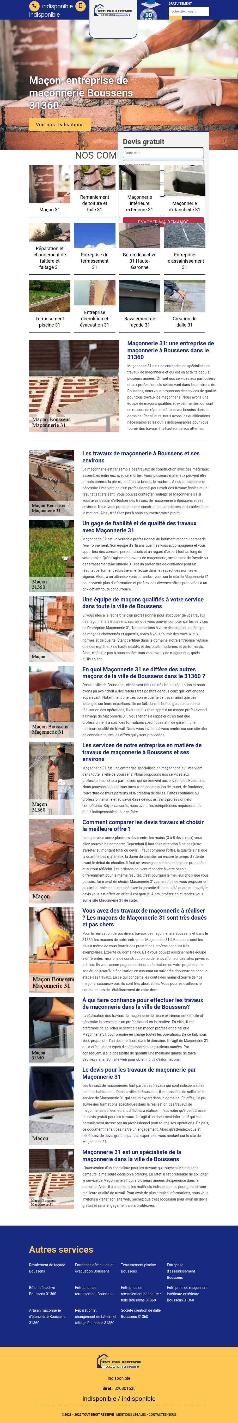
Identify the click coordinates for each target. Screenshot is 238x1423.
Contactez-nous (162, 1414)
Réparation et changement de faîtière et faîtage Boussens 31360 (96, 1316)
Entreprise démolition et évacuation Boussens (94, 1268)
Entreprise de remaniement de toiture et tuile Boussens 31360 (142, 1294)
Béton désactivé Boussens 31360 (42, 1291)
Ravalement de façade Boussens (47, 1268)
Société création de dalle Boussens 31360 (141, 1313)
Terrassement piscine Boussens (138, 1268)
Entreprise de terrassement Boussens (94, 1291)
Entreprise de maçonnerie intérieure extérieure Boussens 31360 (187, 1294)
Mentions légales (131, 1414)
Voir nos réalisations (60, 124)
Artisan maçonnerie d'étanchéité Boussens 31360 (47, 1316)
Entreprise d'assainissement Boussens (181, 1271)
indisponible (51, 6)
